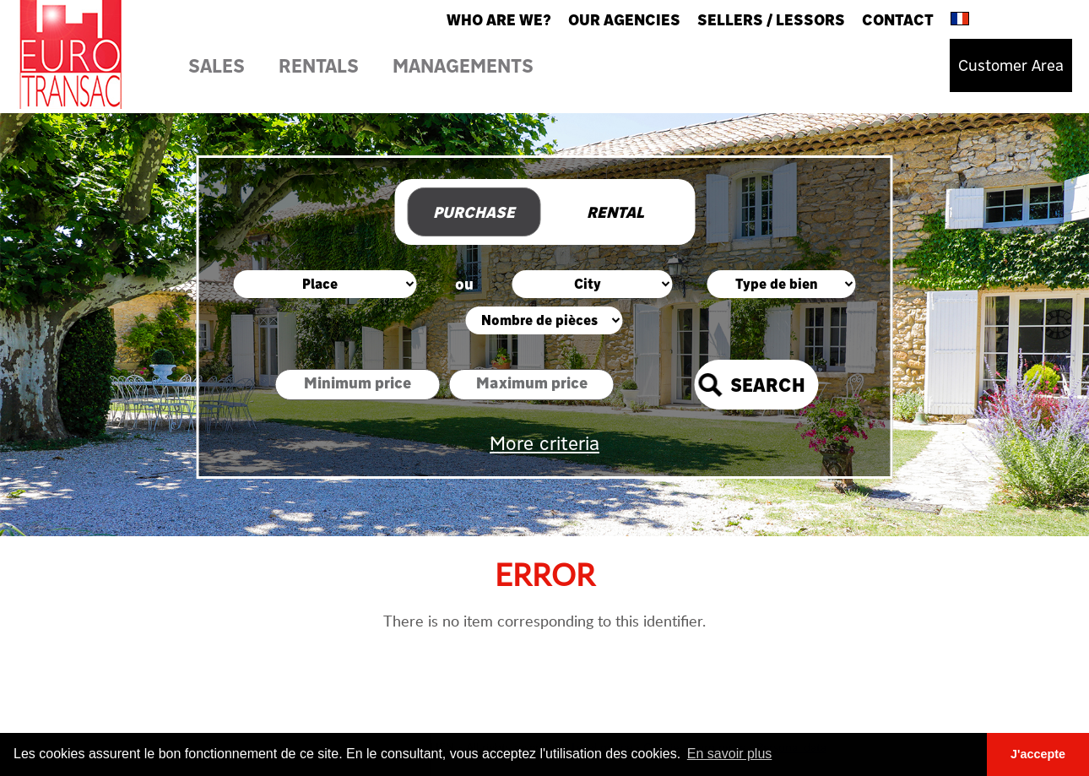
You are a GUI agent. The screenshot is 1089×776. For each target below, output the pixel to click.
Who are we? (499, 20)
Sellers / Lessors (771, 20)
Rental (615, 212)
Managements (463, 65)
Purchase (474, 212)
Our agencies (624, 20)
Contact (898, 20)
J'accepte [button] (1037, 754)
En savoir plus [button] (729, 753)
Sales (216, 65)
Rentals (319, 65)
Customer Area (1011, 65)
